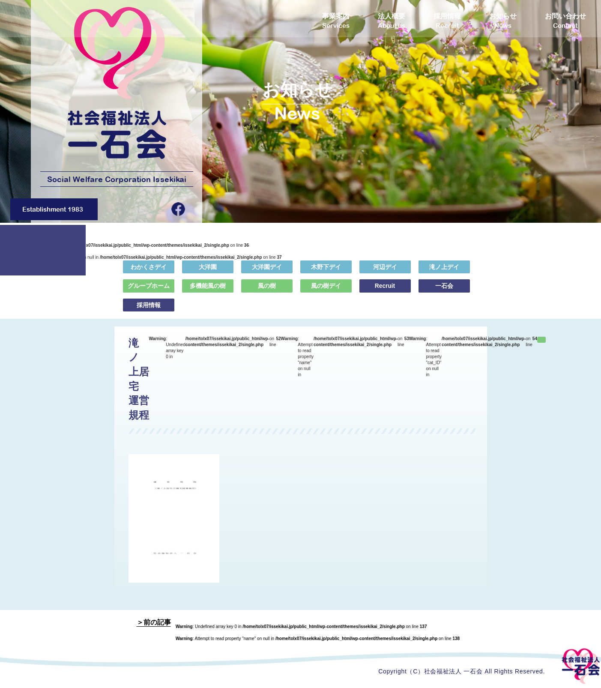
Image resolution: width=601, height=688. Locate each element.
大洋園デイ (267, 272)
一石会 (444, 291)
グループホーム (149, 291)
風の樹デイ (326, 291)
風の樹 (267, 291)
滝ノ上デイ (444, 272)
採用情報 (149, 311)
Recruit (384, 291)
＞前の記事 (154, 622)
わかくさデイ (149, 272)
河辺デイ (385, 272)
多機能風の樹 (208, 291)
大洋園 (208, 272)
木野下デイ (326, 272)
